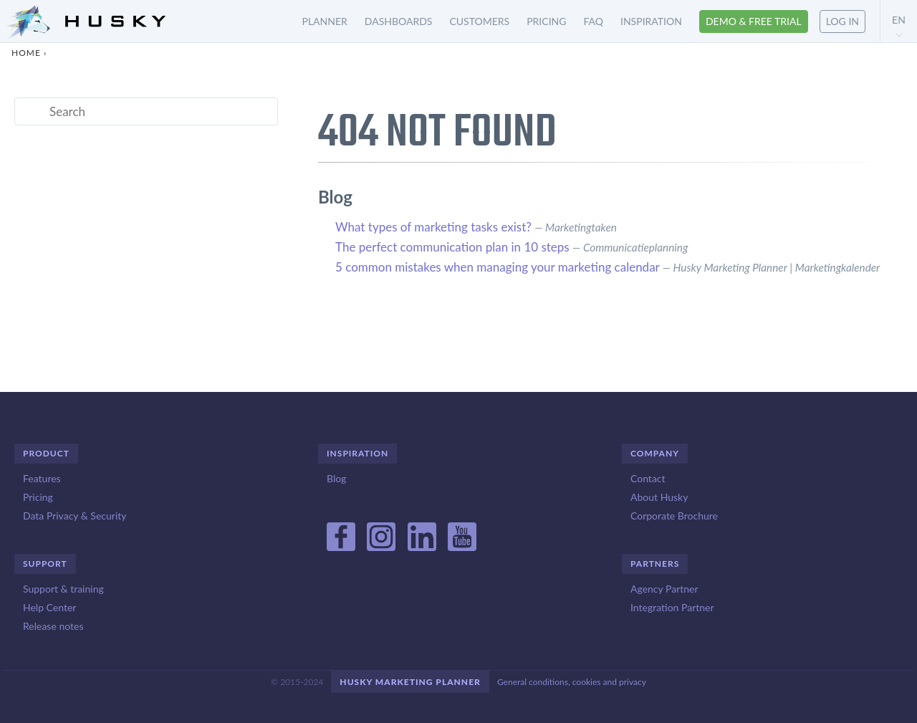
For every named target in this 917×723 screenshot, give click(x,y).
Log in (842, 21)
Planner (324, 21)
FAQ (593, 21)
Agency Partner (664, 589)
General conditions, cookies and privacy (571, 681)
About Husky (659, 497)
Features (42, 478)
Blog (336, 478)
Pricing (546, 21)
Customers (479, 21)
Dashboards (399, 21)
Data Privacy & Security (74, 515)
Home (26, 52)
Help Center (49, 607)
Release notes (53, 626)
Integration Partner (672, 607)
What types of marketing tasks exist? (433, 226)
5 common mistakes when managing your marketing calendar (497, 266)
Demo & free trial (754, 21)
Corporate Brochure (674, 515)
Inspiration (651, 21)
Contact (648, 478)
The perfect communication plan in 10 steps (452, 246)
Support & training (63, 589)
